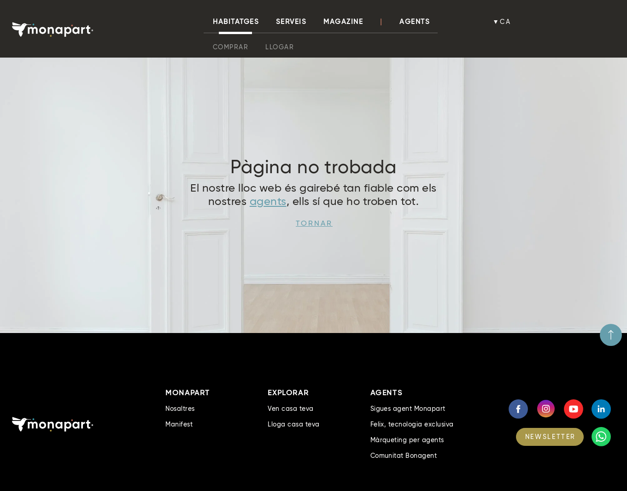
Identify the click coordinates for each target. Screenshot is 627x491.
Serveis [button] (291, 22)
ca (505, 22)
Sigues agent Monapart (407, 408)
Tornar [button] (314, 223)
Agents (414, 22)
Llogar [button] (279, 47)
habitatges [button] (236, 22)
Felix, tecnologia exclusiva (412, 424)
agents (268, 201)
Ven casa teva (290, 408)
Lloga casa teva (293, 424)
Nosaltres (179, 408)
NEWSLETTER (550, 437)
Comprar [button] (231, 47)
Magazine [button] (343, 22)
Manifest (179, 424)
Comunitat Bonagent (403, 455)
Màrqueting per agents (407, 440)
